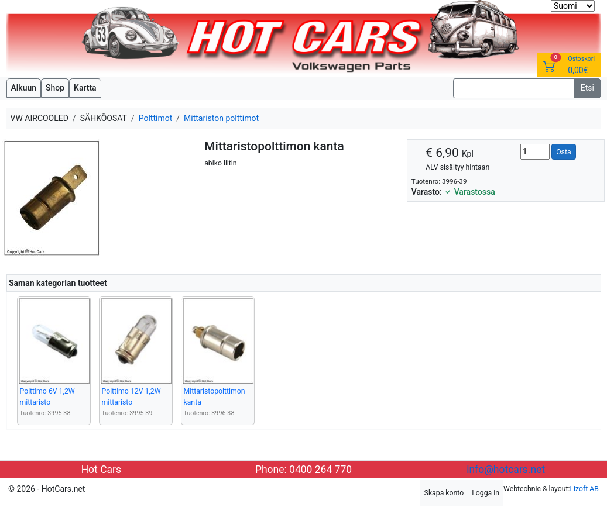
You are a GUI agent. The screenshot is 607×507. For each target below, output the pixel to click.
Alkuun (24, 87)
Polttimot (156, 118)
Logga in (485, 493)
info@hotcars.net (506, 469)
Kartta (85, 87)
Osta (563, 152)
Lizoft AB (584, 489)
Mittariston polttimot (221, 118)
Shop (55, 87)
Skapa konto (444, 493)
